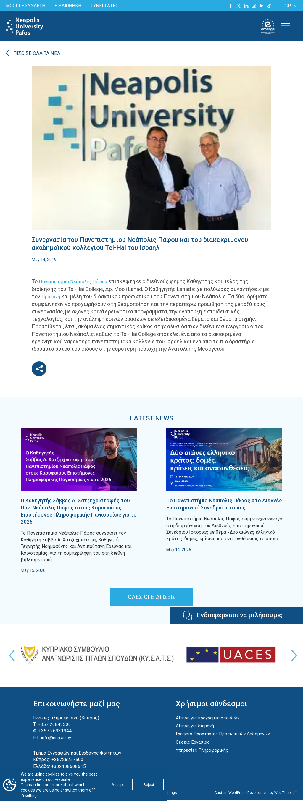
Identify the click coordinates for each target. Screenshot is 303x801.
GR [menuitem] (287, 6)
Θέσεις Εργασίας (190, 749)
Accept (118, 785)
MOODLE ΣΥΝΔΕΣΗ (26, 5)
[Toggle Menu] (285, 26)
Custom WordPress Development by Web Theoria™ (256, 793)
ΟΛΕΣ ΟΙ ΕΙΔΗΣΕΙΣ (151, 597)
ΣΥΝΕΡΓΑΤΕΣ (107, 5)
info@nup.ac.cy (55, 738)
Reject (149, 785)
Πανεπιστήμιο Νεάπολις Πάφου (77, 282)
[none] (289, 6)
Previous (10, 656)
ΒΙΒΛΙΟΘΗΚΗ (70, 5)
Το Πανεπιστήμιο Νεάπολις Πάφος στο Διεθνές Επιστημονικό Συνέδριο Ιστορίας (223, 504)
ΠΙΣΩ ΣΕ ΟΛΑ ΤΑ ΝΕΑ (37, 54)
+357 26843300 (53, 724)
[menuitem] (289, 6)
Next (293, 656)
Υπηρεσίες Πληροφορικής (200, 757)
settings (32, 795)
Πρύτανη (52, 297)
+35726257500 (66, 760)
